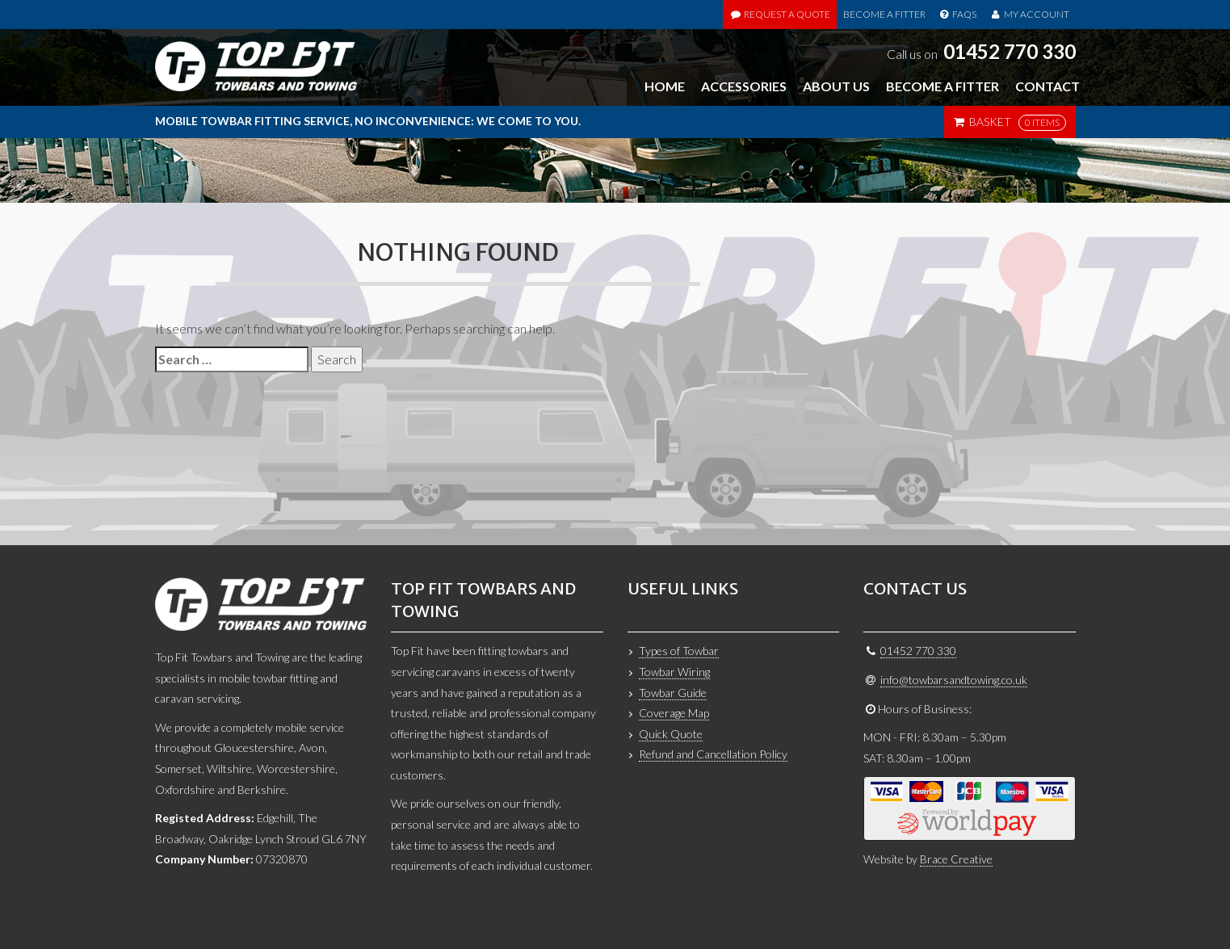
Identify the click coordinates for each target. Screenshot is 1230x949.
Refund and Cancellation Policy (713, 754)
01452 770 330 (1009, 51)
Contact (1047, 86)
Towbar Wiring (674, 671)
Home (664, 86)
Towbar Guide (673, 692)
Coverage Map (674, 713)
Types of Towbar (679, 650)
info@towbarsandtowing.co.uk (953, 680)
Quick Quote (671, 734)
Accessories (744, 86)
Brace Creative (956, 859)
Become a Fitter (884, 14)
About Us (836, 86)
